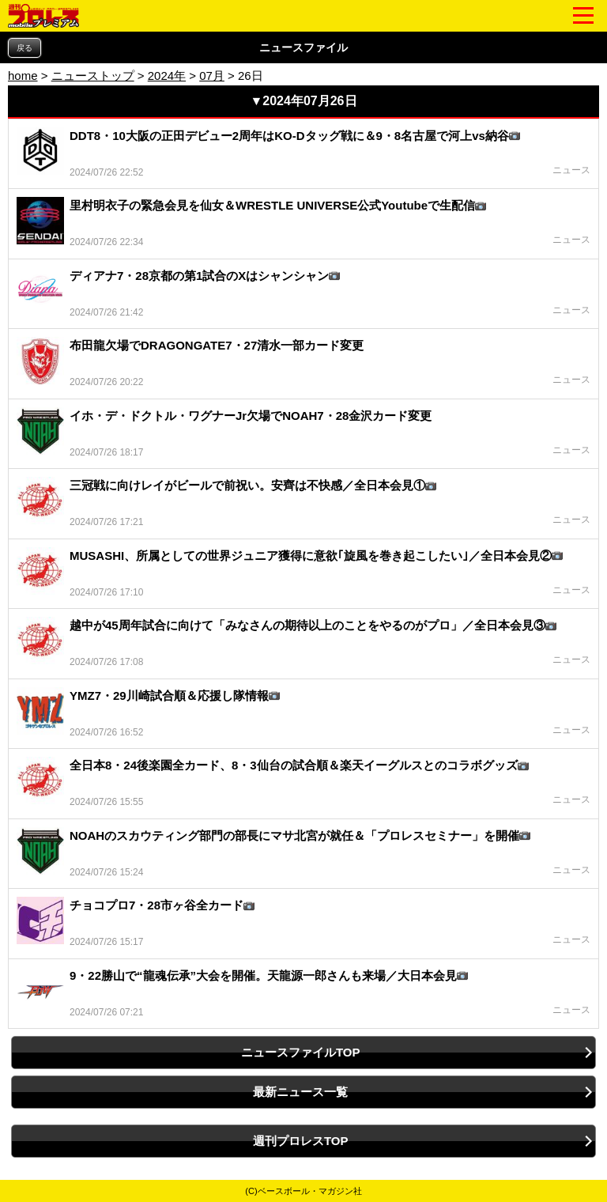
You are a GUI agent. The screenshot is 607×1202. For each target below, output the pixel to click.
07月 (211, 75)
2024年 (167, 75)
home (23, 75)
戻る (24, 47)
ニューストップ (92, 75)
